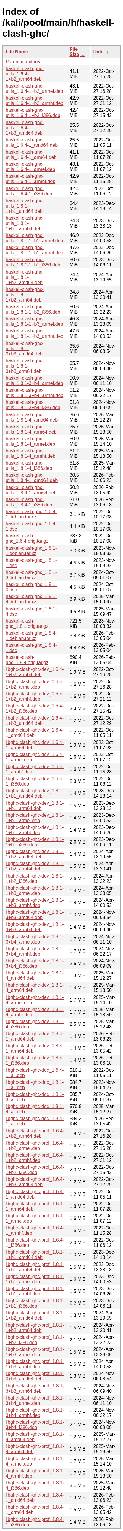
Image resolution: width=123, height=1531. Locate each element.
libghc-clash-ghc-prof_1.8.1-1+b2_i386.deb (35, 1340)
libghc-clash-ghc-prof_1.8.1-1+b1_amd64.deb (35, 1255)
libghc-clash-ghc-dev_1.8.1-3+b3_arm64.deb (35, 927)
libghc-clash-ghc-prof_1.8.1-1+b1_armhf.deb (35, 1291)
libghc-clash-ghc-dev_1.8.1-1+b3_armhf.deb (35, 903)
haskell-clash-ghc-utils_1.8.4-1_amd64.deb (32, 478)
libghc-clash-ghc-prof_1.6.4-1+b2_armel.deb (35, 1145)
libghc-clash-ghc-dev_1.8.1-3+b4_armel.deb (35, 939)
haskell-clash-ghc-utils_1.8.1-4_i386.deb (29, 465)
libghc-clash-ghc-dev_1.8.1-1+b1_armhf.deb (35, 830)
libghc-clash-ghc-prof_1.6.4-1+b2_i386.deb (35, 1170)
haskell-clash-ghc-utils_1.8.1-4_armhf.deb (30, 453)
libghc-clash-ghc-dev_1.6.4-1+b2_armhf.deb (35, 696)
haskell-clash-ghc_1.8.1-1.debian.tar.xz (31, 551)
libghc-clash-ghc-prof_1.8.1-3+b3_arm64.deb (35, 1388)
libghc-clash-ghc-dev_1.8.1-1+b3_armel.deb (35, 890)
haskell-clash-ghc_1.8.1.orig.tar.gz (27, 623)
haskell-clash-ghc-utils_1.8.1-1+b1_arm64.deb (25, 223)
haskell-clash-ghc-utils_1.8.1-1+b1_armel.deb (34, 238)
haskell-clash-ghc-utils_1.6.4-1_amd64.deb (32, 142)
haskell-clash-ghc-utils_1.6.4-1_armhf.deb (30, 179)
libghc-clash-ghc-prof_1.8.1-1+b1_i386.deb (35, 1303)
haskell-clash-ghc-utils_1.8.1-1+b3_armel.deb (34, 321)
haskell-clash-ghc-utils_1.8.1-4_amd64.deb (32, 417)
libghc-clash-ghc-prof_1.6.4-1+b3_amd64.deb (35, 1182)
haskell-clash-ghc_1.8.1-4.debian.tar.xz (31, 599)
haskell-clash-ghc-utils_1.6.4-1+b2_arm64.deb (25, 74)
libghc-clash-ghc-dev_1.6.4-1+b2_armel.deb (35, 684)
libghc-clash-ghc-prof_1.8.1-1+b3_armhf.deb (35, 1364)
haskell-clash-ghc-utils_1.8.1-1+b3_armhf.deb (34, 333)
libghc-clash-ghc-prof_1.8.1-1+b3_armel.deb (35, 1352)
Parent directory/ (23, 61)
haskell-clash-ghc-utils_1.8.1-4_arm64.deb (31, 429)
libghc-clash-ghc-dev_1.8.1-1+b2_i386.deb (35, 878)
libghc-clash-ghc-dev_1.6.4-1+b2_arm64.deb (35, 672)
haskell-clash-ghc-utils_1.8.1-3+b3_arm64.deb (25, 366)
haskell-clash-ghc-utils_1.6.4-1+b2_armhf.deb (34, 101)
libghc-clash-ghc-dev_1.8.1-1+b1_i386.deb (35, 842)
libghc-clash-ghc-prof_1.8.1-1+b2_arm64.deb (35, 1328)
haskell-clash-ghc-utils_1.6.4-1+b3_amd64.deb (25, 128)
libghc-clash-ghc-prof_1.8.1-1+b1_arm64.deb (35, 1267)
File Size (74, 52)
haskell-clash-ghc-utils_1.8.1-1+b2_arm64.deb (25, 294)
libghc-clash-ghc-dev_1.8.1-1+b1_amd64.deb (35, 793)
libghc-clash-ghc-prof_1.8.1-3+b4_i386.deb (35, 1425)
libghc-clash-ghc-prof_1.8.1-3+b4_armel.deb (35, 1400)
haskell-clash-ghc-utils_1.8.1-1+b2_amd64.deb (25, 277)
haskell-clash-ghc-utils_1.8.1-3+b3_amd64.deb (25, 348)
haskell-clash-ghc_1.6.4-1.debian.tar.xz (31, 514)
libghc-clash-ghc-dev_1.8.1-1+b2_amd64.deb (35, 854)
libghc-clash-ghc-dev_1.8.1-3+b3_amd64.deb (35, 915)
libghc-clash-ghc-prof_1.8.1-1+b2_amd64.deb (35, 1315)
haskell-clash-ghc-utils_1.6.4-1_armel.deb (30, 167)
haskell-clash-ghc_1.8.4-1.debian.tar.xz (31, 635)
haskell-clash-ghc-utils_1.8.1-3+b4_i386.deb (33, 405)
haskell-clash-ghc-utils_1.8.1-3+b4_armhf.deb (34, 393)
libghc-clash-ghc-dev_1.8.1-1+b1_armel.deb (35, 818)
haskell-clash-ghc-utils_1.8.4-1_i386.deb (29, 502)
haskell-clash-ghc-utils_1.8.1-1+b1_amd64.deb (25, 206)
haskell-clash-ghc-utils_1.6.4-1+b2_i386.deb (33, 113)
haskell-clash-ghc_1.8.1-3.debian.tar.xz (31, 575)
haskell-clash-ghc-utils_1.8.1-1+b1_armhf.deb (34, 250)
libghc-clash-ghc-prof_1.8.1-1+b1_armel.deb (35, 1279)
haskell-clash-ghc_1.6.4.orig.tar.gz (27, 538)
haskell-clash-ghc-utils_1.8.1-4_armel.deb (30, 441)
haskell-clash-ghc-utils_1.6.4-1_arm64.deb (31, 154)
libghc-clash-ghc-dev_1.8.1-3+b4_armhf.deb (35, 951)
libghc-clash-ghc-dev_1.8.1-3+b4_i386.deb (35, 963)
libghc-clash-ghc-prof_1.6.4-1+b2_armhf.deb (35, 1158)
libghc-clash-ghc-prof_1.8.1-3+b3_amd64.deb (35, 1376)
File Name (17, 51)
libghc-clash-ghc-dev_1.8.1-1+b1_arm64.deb (35, 806)
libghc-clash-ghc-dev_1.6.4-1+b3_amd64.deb (35, 720)
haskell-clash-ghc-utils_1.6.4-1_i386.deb (29, 191)
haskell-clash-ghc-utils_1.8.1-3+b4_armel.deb (34, 381)
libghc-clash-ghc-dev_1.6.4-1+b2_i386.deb (35, 708)
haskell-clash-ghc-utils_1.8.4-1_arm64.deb (31, 490)
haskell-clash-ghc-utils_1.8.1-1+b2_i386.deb (33, 309)
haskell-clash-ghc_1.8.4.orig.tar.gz (27, 660)
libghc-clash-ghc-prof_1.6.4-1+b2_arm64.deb (35, 1133)
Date (98, 51)
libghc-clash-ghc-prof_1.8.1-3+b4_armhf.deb (35, 1412)
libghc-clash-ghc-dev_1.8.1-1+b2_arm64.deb (35, 866)
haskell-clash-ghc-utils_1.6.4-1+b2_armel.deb (34, 88)
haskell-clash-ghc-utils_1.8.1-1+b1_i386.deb (33, 262)
